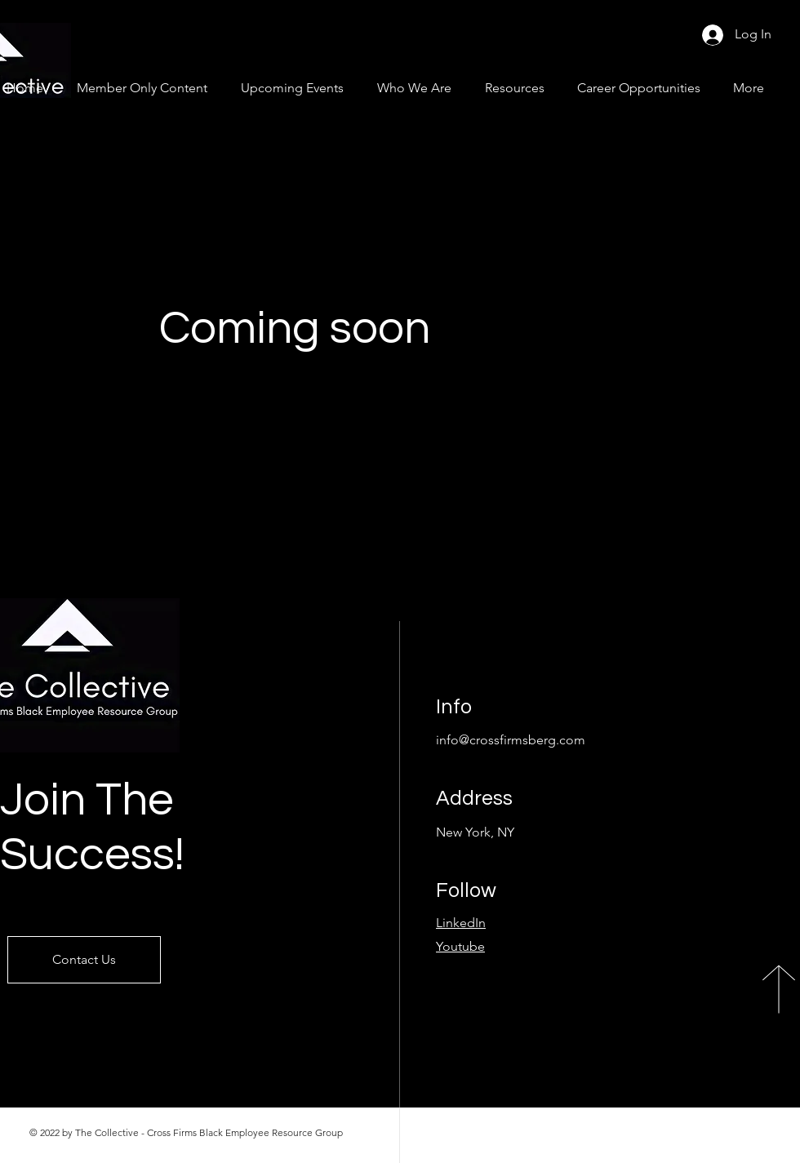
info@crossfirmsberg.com (510, 740)
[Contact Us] (84, 959)
